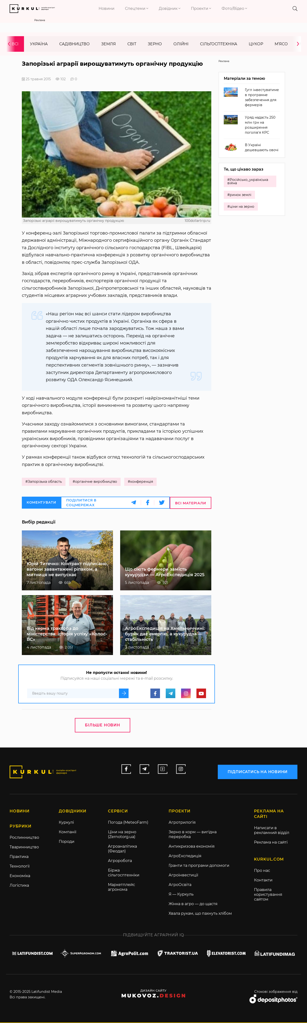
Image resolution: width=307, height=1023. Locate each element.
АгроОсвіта (180, 885)
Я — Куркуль (181, 894)
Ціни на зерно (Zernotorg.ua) (122, 834)
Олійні (181, 44)
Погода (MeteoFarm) (128, 823)
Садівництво (74, 44)
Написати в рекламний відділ (271, 830)
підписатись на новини (257, 772)
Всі (15, 44)
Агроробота (120, 861)
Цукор (256, 44)
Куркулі (66, 823)
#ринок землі (239, 195)
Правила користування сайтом (268, 895)
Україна (39, 44)
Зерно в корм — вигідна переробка (193, 834)
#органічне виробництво (95, 482)
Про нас (262, 871)
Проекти (201, 8)
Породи (66, 842)
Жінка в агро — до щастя (193, 904)
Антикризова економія (192, 847)
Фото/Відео (234, 8)
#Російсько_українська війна (247, 181)
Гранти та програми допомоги (199, 866)
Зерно (155, 44)
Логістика (19, 886)
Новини (106, 8)
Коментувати (41, 502)
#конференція (141, 482)
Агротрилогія (182, 823)
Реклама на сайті (271, 842)
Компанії (67, 832)
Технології (20, 866)
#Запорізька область (43, 482)
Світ (131, 44)
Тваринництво (24, 847)
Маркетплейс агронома (121, 887)
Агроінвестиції (183, 875)
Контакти (263, 880)
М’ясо (281, 44)
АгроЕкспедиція (185, 856)
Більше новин (102, 725)
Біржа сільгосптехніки (123, 873)
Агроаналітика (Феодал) (122, 849)
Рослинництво (24, 838)
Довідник (169, 8)
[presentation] (10, 44)
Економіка (20, 876)
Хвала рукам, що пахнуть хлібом (200, 914)
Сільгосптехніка (218, 44)
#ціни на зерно (240, 207)
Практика (19, 857)
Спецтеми (136, 8)
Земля (108, 44)
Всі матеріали (190, 503)
